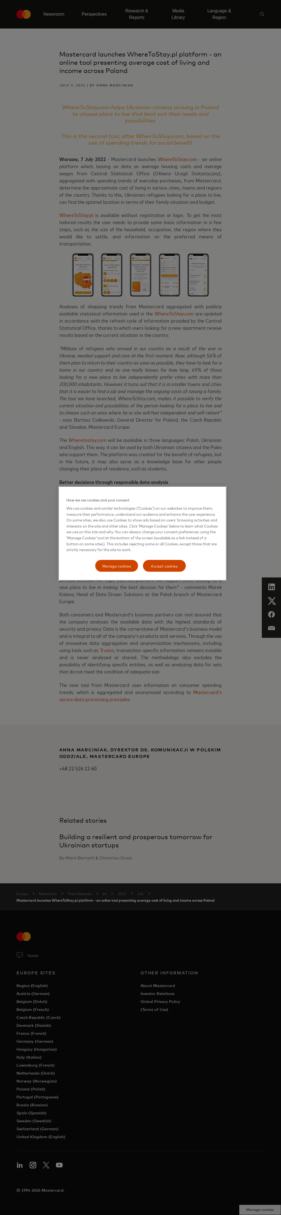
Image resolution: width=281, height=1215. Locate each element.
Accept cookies (164, 565)
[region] (142, 533)
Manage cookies (116, 565)
